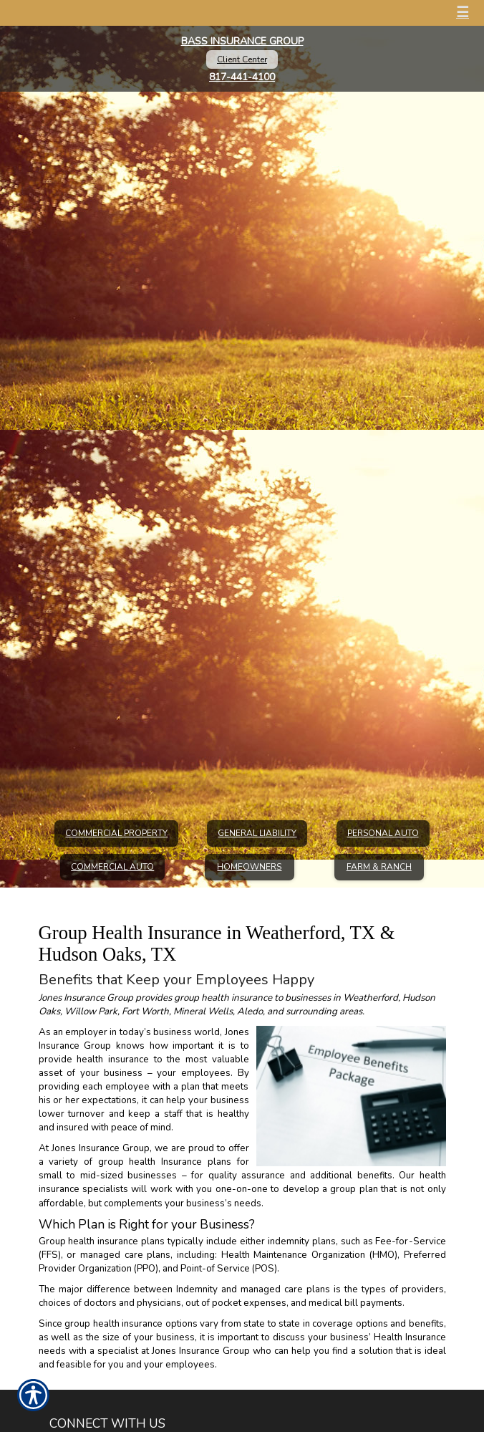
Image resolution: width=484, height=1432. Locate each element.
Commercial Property (116, 833)
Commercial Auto (112, 867)
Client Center (242, 59)
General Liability (257, 833)
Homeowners (249, 867)
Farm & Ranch (379, 867)
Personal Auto (383, 833)
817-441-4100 (242, 77)
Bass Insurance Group (242, 41)
